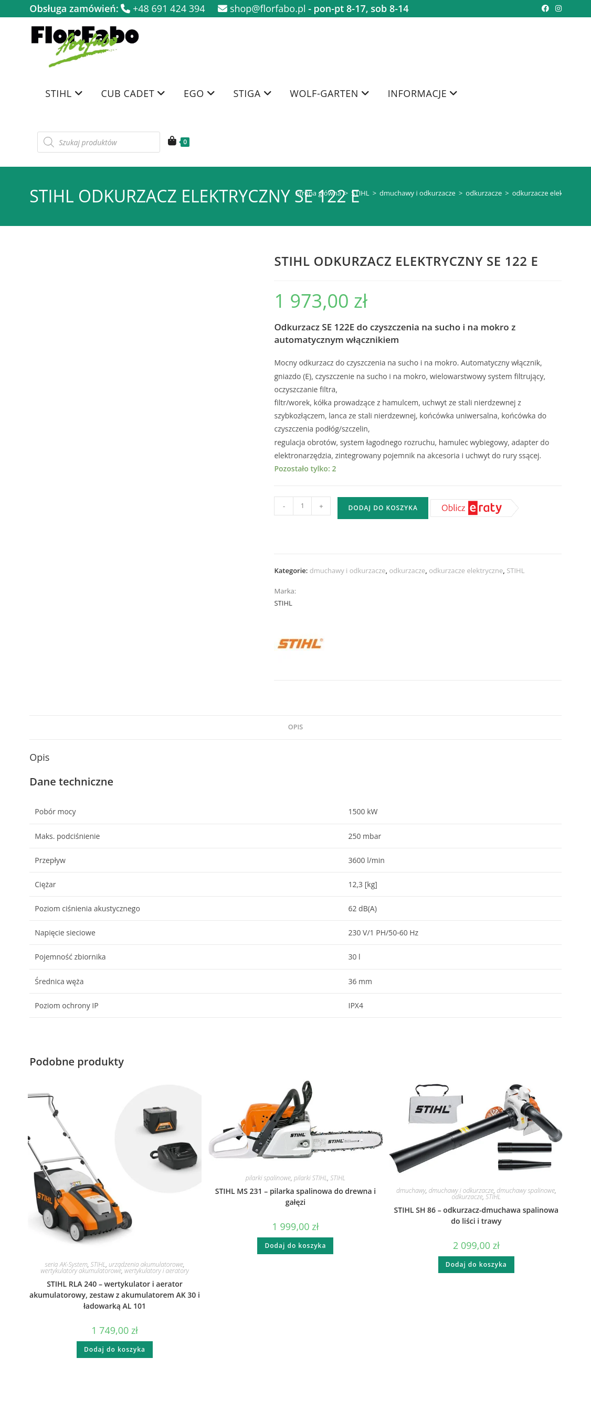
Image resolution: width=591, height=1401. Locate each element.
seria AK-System (66, 1264)
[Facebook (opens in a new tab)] (545, 8)
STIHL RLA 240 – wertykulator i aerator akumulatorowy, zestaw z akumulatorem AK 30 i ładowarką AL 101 (114, 1295)
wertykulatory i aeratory (156, 1270)
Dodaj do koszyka (382, 507)
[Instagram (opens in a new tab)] (557, 8)
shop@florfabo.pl (261, 8)
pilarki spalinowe (268, 1177)
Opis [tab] (295, 727)
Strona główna (318, 193)
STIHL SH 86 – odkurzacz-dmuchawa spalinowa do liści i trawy (476, 1215)
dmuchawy (411, 1190)
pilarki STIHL (311, 1177)
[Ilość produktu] (302, 506)
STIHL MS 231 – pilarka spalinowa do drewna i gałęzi (295, 1196)
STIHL (360, 193)
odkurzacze (484, 193)
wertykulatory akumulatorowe (80, 1270)
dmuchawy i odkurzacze (417, 193)
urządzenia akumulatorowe (146, 1264)
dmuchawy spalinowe (526, 1190)
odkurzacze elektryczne (549, 193)
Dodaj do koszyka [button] (114, 1349)
